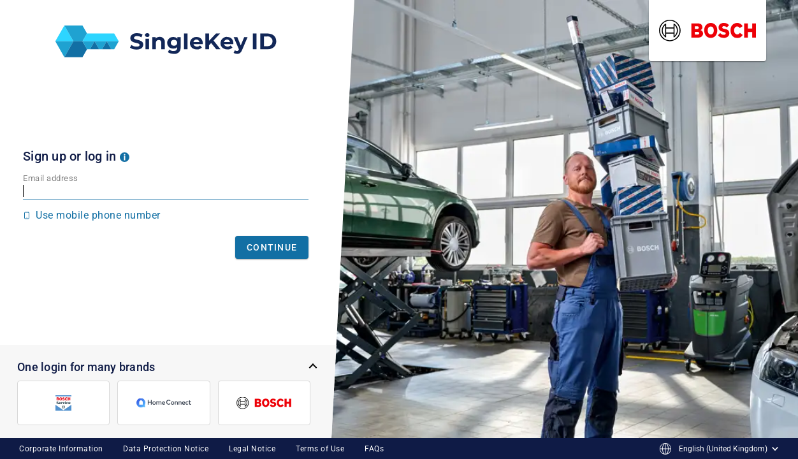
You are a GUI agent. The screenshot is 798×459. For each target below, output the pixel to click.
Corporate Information (61, 448)
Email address (50, 178)
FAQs (374, 448)
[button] (124, 156)
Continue (272, 247)
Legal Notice (252, 448)
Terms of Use (320, 448)
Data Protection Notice (165, 448)
